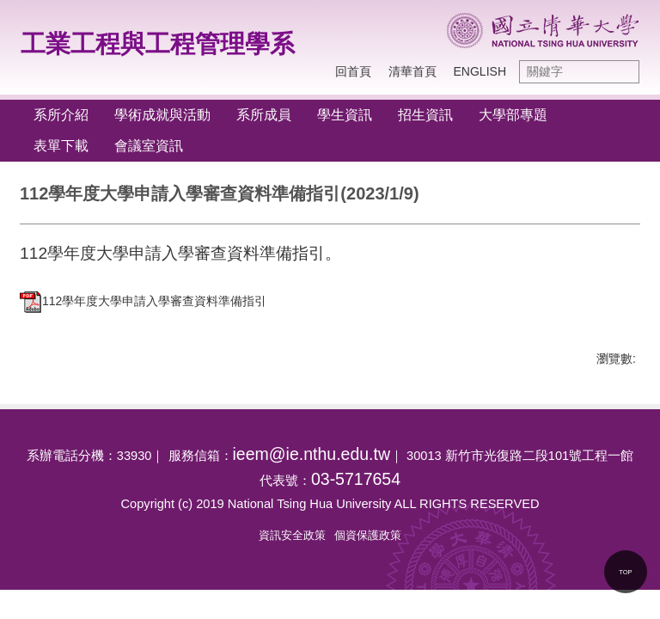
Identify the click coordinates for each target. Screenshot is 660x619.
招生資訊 (425, 114)
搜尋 (622, 72)
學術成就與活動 (162, 114)
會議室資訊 (148, 145)
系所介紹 (61, 114)
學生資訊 (344, 114)
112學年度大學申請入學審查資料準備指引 (143, 301)
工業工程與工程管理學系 (158, 44)
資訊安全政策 (292, 535)
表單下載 (61, 145)
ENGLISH (480, 71)
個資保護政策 (367, 535)
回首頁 (353, 71)
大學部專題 (513, 114)
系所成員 (263, 114)
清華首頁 (412, 71)
